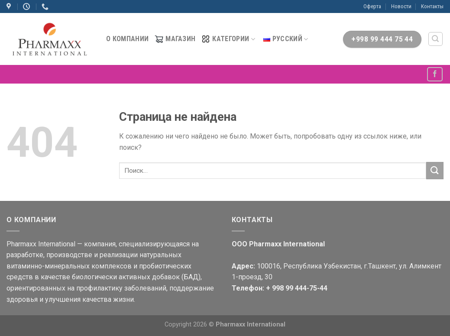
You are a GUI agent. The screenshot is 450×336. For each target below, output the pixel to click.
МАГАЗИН (175, 39)
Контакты (432, 6)
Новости (401, 6)
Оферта (372, 6)
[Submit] (435, 170)
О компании (127, 39)
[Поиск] (435, 39)
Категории (228, 39)
